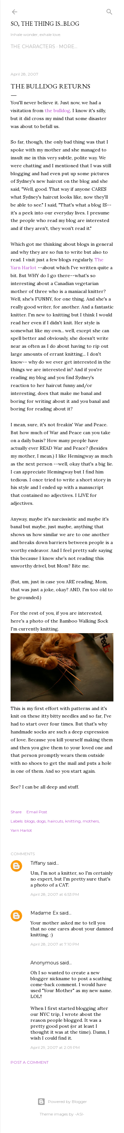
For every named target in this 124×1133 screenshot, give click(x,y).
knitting (73, 821)
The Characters (33, 46)
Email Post (36, 811)
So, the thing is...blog (45, 23)
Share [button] (16, 811)
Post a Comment (30, 1062)
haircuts (55, 821)
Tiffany (38, 863)
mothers (91, 821)
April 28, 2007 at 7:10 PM (54, 944)
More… (68, 46)
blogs (29, 821)
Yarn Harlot (21, 830)
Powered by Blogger (62, 1102)
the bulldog (57, 110)
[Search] (109, 10)
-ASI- (79, 1114)
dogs (41, 821)
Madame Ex (44, 913)
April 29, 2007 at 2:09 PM (55, 1047)
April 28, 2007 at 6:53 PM (54, 894)
